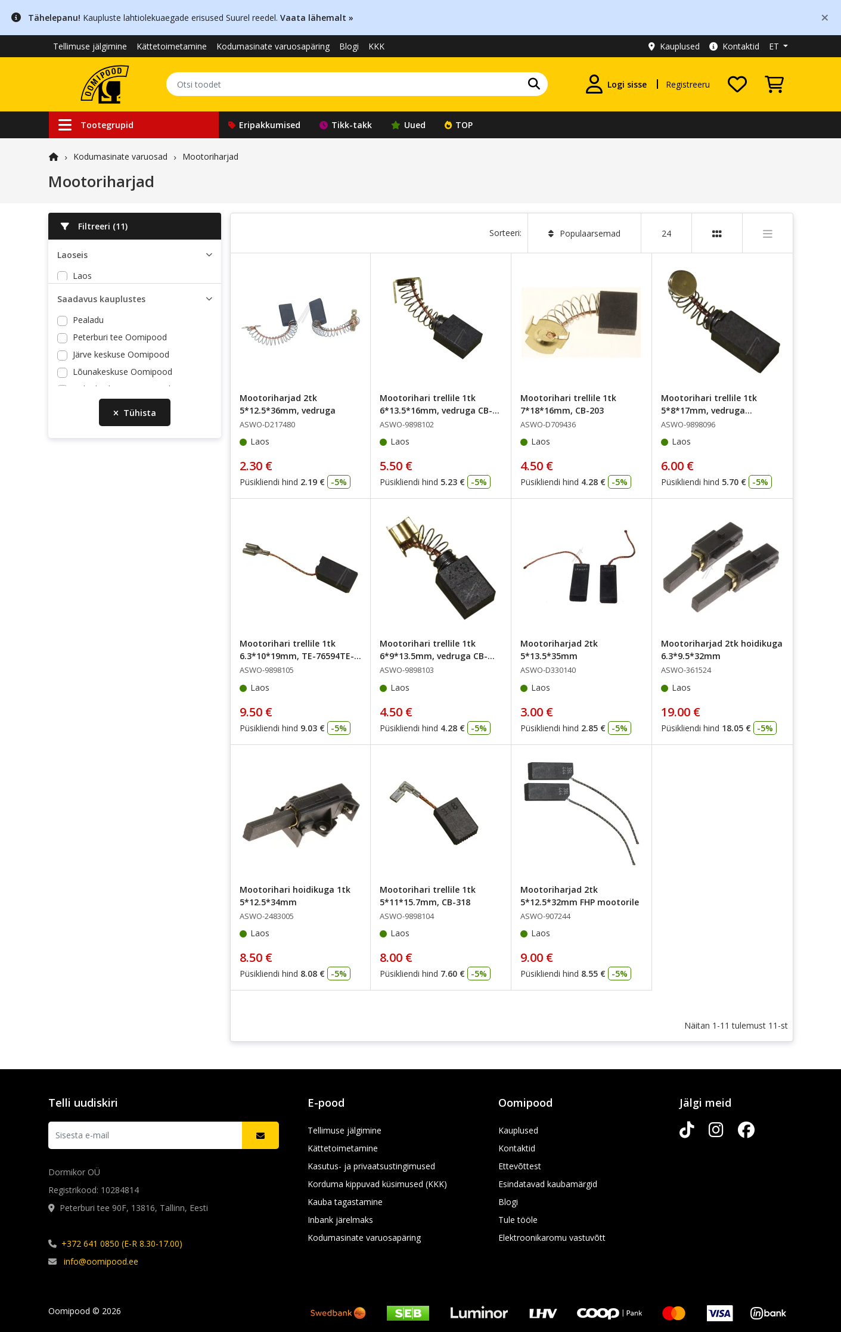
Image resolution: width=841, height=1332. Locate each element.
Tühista (134, 450)
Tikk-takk (345, 125)
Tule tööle (518, 1219)
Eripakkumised (264, 125)
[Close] (825, 17)
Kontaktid (734, 46)
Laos (82, 275)
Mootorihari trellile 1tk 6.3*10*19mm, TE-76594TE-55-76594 (297, 656)
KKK (376, 46)
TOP (459, 125)
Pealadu (88, 346)
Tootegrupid (96, 124)
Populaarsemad (584, 233)
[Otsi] (534, 84)
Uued (408, 125)
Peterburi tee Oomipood (120, 364)
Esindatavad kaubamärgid (547, 1184)
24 (666, 233)
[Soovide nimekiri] (737, 84)
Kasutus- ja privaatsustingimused (371, 1166)
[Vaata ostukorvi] (774, 84)
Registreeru (688, 84)
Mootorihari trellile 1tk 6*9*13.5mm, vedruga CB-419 (434, 656)
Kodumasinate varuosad (120, 156)
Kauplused (674, 46)
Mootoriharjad (210, 156)
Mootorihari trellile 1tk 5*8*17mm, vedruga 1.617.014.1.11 (709, 410)
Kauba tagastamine (345, 1201)
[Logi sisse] (616, 84)
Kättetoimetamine (171, 46)
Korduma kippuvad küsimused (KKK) (377, 1184)
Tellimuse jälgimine (90, 46)
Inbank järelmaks (340, 1219)
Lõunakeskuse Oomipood (122, 398)
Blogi (349, 46)
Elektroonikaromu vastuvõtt (552, 1237)
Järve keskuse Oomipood (121, 381)
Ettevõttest (519, 1166)
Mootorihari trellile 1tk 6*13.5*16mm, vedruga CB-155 (436, 410)
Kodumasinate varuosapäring (273, 46)
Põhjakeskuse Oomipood (121, 415)
